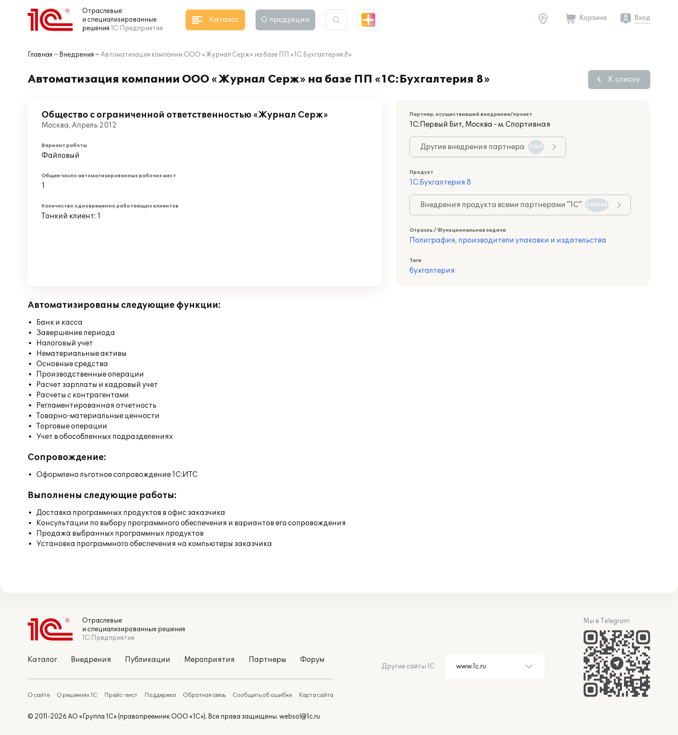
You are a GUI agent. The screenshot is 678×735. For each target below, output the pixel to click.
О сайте (39, 695)
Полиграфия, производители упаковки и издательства (507, 240)
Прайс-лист (121, 695)
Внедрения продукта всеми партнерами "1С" (514, 205)
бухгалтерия (432, 270)
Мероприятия (209, 659)
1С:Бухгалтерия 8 (440, 182)
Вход (642, 18)
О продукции (285, 20)
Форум (312, 659)
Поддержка (160, 695)
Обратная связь (204, 695)
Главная (40, 54)
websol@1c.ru (299, 716)
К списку (624, 79)
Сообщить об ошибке (262, 695)
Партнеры (267, 659)
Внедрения (76, 54)
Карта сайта (316, 695)
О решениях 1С (77, 695)
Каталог (42, 659)
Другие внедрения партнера (482, 147)
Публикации (147, 659)
